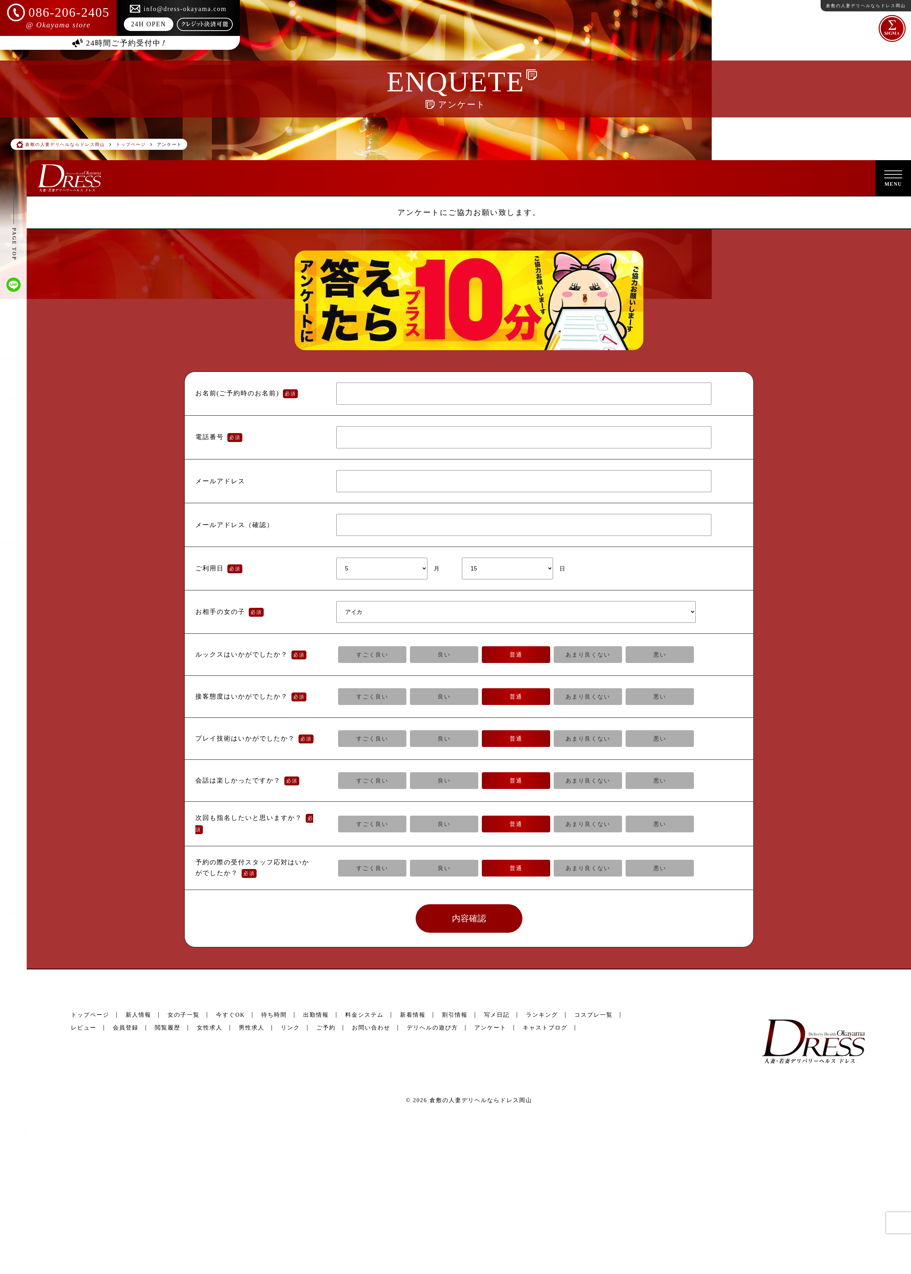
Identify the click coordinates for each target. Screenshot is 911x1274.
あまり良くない (587, 655)
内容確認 (469, 918)
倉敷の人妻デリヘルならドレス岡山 (481, 1100)
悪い (659, 655)
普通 (516, 655)
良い (444, 655)
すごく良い (372, 655)
